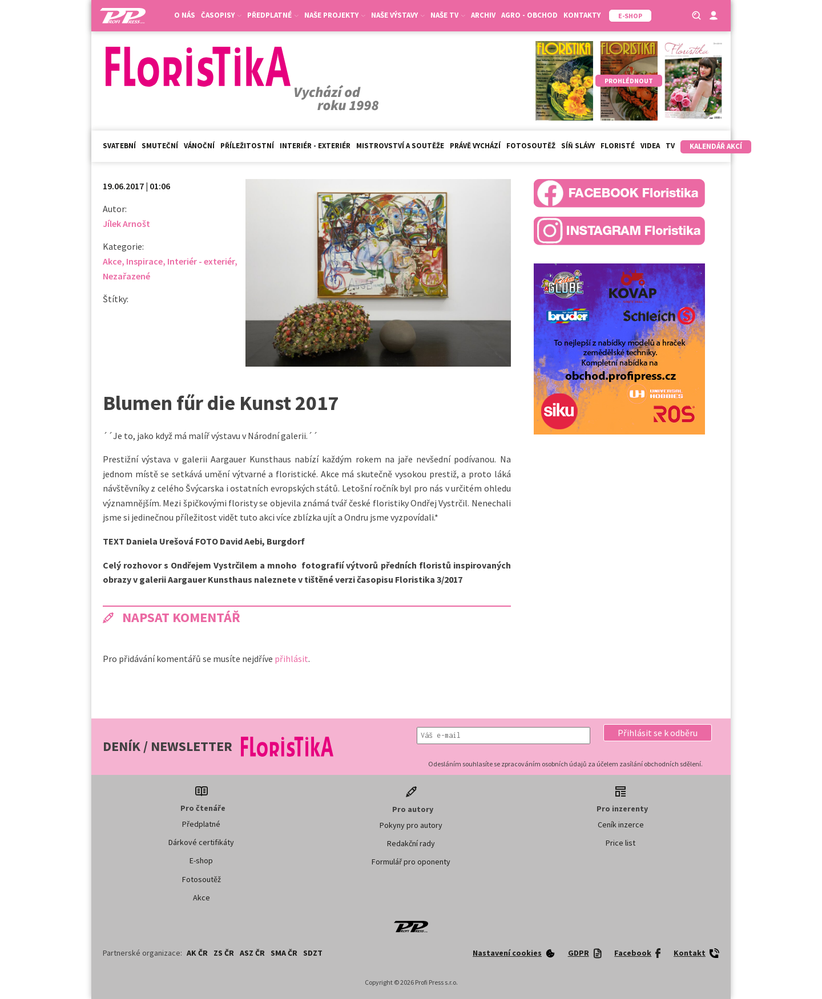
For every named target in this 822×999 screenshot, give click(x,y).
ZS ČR (223, 953)
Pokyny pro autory (411, 825)
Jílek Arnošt (126, 223)
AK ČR (197, 953)
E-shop (201, 860)
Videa (650, 146)
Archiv (483, 15)
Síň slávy (578, 146)
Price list (620, 843)
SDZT (313, 953)
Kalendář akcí (716, 146)
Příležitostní (247, 146)
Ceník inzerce (621, 824)
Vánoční (199, 146)
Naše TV (447, 15)
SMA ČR (284, 953)
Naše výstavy (398, 15)
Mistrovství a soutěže (400, 146)
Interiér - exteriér (315, 146)
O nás (184, 15)
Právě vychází (475, 146)
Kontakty (582, 15)
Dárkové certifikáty (201, 842)
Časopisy (221, 15)
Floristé (618, 146)
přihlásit (291, 658)
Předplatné (273, 15)
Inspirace (144, 261)
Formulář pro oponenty (411, 861)
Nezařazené (126, 276)
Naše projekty (334, 15)
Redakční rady (411, 843)
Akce (112, 261)
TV (670, 146)
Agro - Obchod (529, 15)
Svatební (119, 146)
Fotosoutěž (530, 146)
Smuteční (160, 146)
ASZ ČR (252, 953)
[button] (657, 732)
